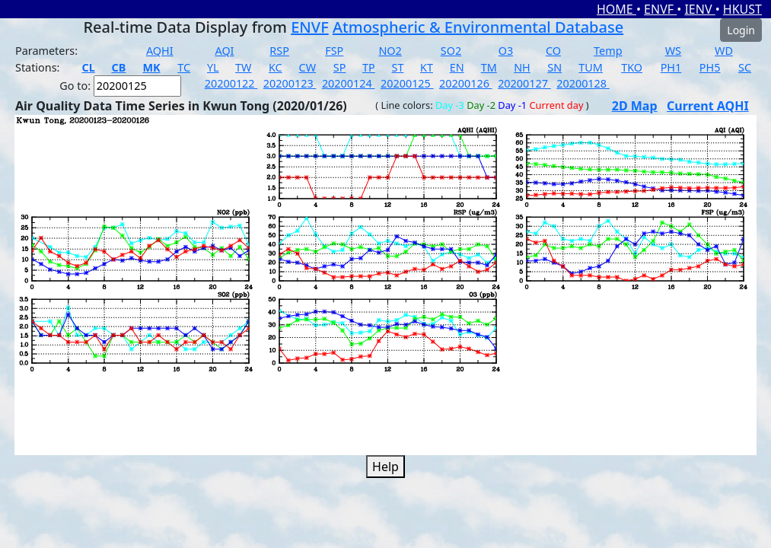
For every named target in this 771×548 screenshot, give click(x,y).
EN (457, 67)
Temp (608, 50)
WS (673, 50)
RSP (279, 50)
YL (213, 67)
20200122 (231, 83)
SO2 (451, 50)
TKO (631, 67)
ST (398, 67)
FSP (334, 50)
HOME (616, 9)
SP (339, 67)
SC (744, 67)
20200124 (348, 83)
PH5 (710, 67)
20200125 (407, 83)
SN (554, 67)
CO (553, 50)
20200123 (290, 83)
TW (243, 67)
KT (426, 67)
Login (741, 30)
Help (385, 466)
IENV (699, 9)
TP (368, 67)
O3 (506, 50)
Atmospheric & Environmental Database (478, 27)
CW (307, 67)
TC (183, 67)
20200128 (583, 83)
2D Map (635, 105)
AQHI (160, 50)
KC (275, 67)
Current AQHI (708, 105)
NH (522, 67)
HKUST (742, 9)
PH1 (671, 67)
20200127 (524, 83)
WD (724, 50)
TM (489, 67)
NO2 (389, 50)
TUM (590, 67)
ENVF (660, 9)
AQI (224, 50)
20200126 (465, 83)
